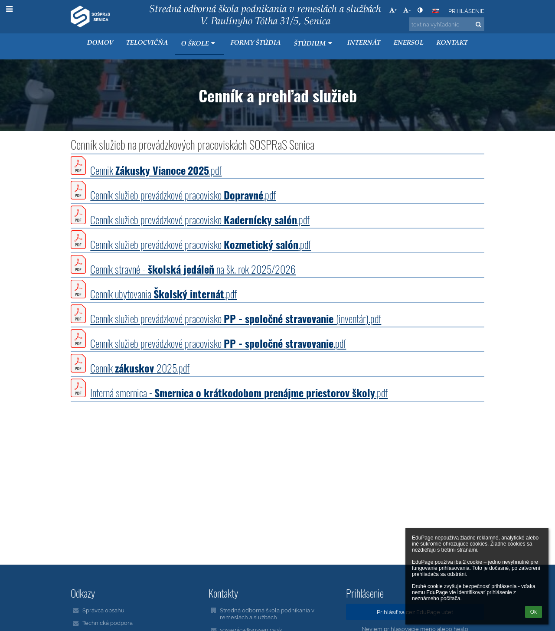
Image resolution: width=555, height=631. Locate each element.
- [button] (407, 10)
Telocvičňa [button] (147, 43)
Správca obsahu (103, 610)
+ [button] (393, 10)
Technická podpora (107, 622)
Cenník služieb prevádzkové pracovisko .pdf (183, 195)
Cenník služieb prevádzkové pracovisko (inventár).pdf (235, 318)
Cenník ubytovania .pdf (163, 293)
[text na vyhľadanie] (446, 24)
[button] (435, 11)
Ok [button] (533, 612)
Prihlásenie (466, 10)
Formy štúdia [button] (256, 43)
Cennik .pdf (156, 170)
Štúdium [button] (314, 43)
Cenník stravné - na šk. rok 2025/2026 (193, 269)
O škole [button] (199, 43)
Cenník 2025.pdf (139, 368)
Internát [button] (364, 43)
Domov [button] (100, 43)
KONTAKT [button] (452, 43)
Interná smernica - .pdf (239, 392)
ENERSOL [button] (409, 43)
